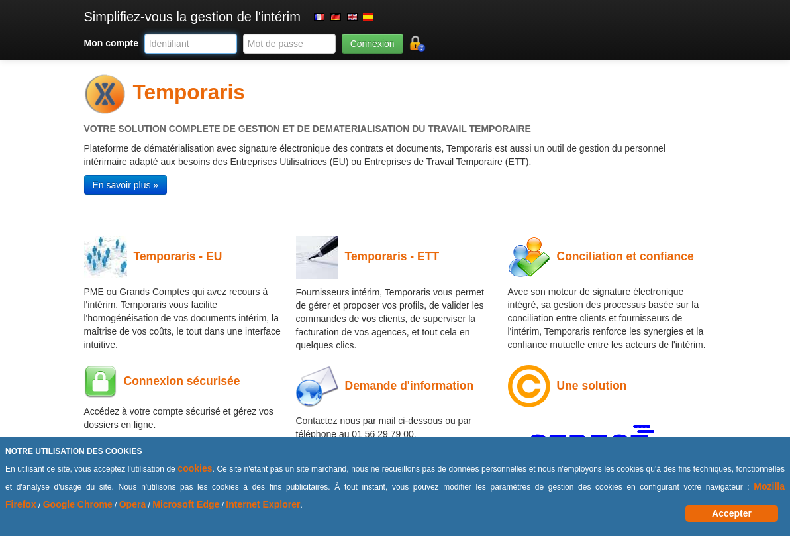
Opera (132, 504)
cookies (194, 468)
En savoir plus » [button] (126, 185)
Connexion (372, 43)
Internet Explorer (263, 504)
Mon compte (111, 43)
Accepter (732, 513)
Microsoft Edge (185, 504)
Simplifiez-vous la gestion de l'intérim (192, 16)
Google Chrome (78, 504)
